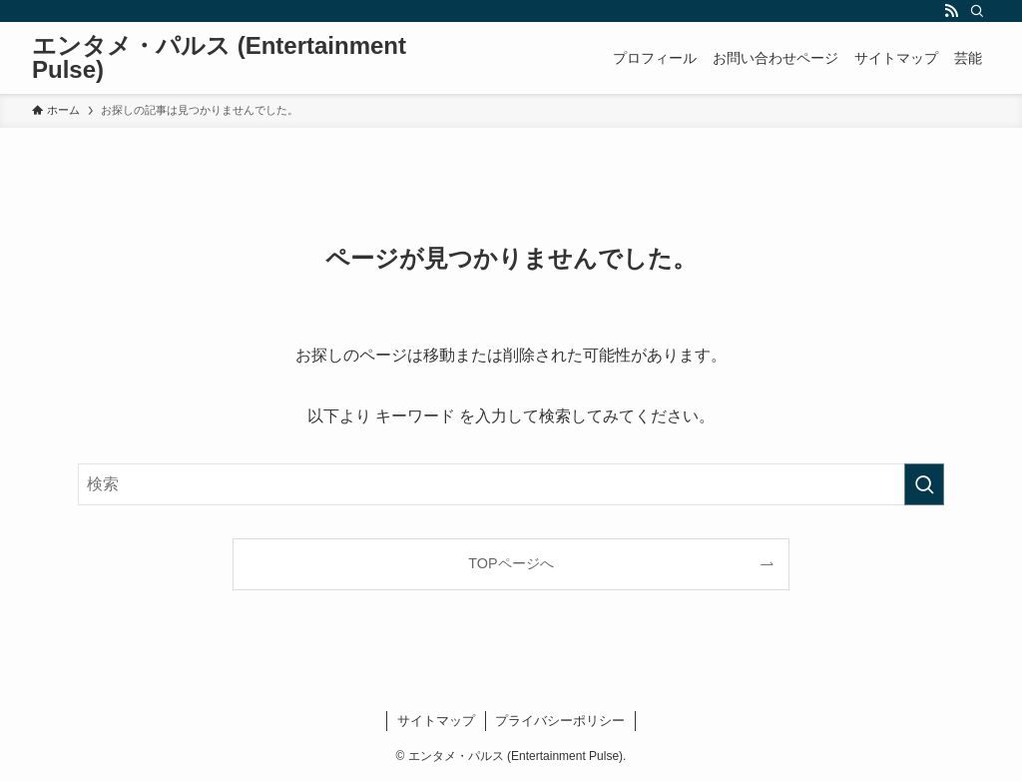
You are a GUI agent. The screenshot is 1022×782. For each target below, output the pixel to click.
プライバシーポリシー (560, 720)
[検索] (977, 11)
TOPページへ (510, 563)
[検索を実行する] (924, 484)
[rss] (951, 11)
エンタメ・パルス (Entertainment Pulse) (219, 58)
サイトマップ (436, 720)
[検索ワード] (511, 484)
